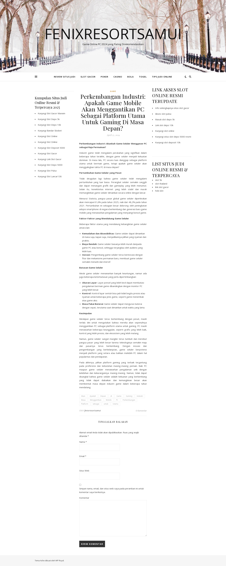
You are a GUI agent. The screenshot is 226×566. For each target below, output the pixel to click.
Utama (115, 404)
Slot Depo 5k (53, 119)
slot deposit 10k (172, 142)
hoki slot (159, 190)
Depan (103, 396)
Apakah (93, 396)
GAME (113, 91)
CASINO (117, 76)
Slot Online (52, 136)
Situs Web (84, 470)
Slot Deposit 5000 (56, 147)
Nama (83, 441)
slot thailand (161, 183)
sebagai (96, 404)
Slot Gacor (52, 153)
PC (117, 400)
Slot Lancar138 (54, 176)
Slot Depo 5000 (54, 164)
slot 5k (158, 180)
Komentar (84, 497)
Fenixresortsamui (113, 33)
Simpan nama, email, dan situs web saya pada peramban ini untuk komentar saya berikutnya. (111, 490)
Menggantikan (95, 400)
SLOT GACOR (88, 76)
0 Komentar (141, 410)
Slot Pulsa (52, 170)
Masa (83, 400)
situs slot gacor (181, 108)
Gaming (129, 396)
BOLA (130, 76)
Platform (84, 404)
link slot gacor (162, 187)
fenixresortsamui (92, 410)
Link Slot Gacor (54, 159)
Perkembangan (129, 400)
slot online (169, 130)
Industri (140, 396)
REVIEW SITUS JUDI (64, 76)
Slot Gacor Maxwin (56, 113)
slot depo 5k (168, 119)
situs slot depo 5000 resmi (177, 136)
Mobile (109, 400)
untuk (106, 404)
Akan (83, 396)
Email (82, 456)
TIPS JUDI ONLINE (162, 76)
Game (118, 396)
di (111, 396)
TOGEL (143, 76)
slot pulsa (166, 113)
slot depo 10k (166, 125)
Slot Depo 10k (54, 124)
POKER (104, 76)
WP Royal (59, 560)
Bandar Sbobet (54, 130)
